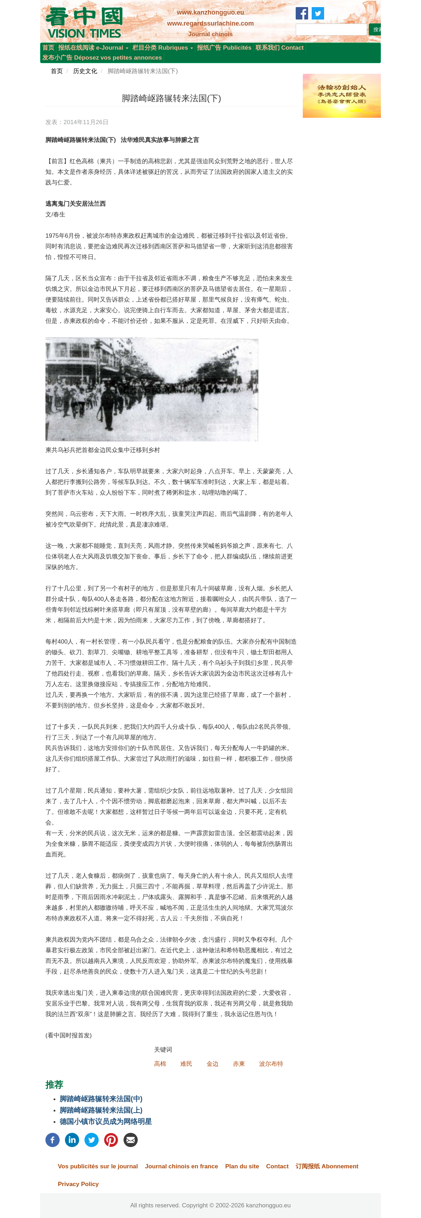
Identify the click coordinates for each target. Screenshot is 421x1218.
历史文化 (85, 71)
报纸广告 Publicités (224, 47)
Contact (277, 1166)
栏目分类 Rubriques (162, 47)
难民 (186, 1063)
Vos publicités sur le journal (98, 1166)
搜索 (378, 29)
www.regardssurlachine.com (210, 23)
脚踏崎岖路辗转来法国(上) (101, 1110)
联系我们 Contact (280, 47)
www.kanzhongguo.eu (210, 12)
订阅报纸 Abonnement (327, 1166)
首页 (48, 47)
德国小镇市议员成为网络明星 (106, 1121)
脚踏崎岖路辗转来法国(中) (101, 1099)
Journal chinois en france (181, 1166)
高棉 (160, 1063)
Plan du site (242, 1166)
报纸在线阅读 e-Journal (93, 47)
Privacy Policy (78, 1184)
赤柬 (239, 1063)
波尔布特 (271, 1063)
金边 (213, 1063)
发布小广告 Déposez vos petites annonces (102, 57)
